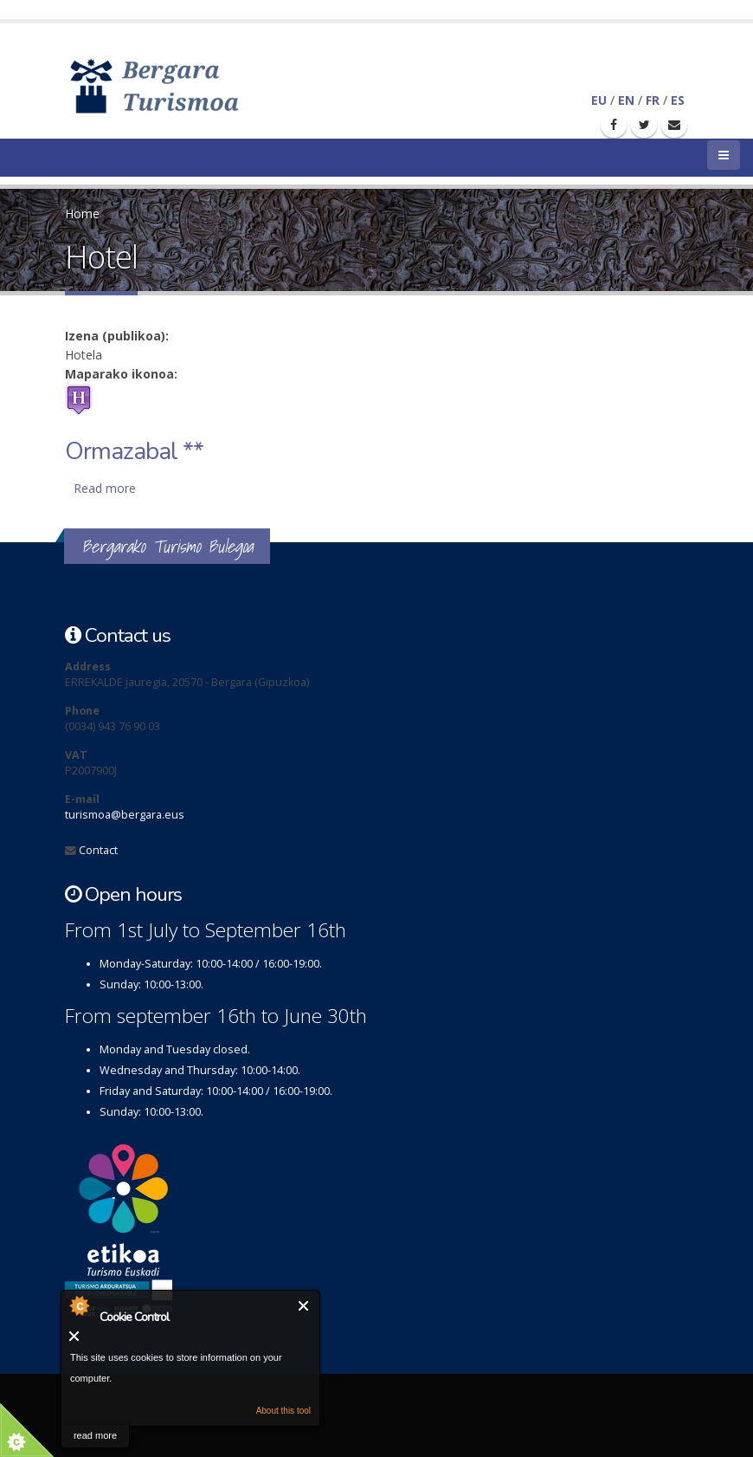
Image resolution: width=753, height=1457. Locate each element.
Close (304, 1305)
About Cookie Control (78, 1305)
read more (95, 1435)
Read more (105, 488)
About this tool (283, 1410)
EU (599, 100)
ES (678, 100)
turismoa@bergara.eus (124, 814)
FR (653, 100)
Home (82, 213)
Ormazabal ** (134, 451)
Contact (98, 850)
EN (626, 100)
